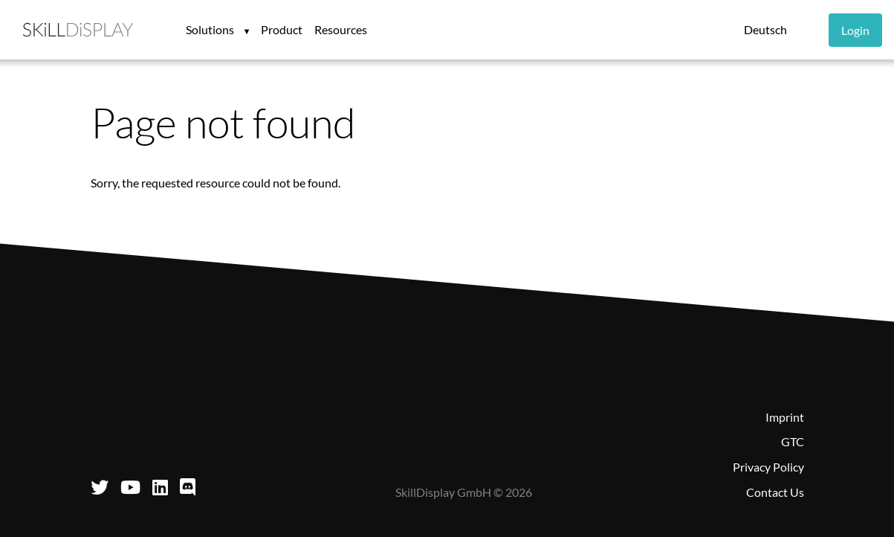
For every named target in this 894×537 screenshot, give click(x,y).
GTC (792, 441)
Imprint (784, 417)
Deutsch (765, 29)
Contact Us (775, 492)
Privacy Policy (768, 467)
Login (855, 30)
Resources (340, 29)
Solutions (211, 29)
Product (281, 29)
